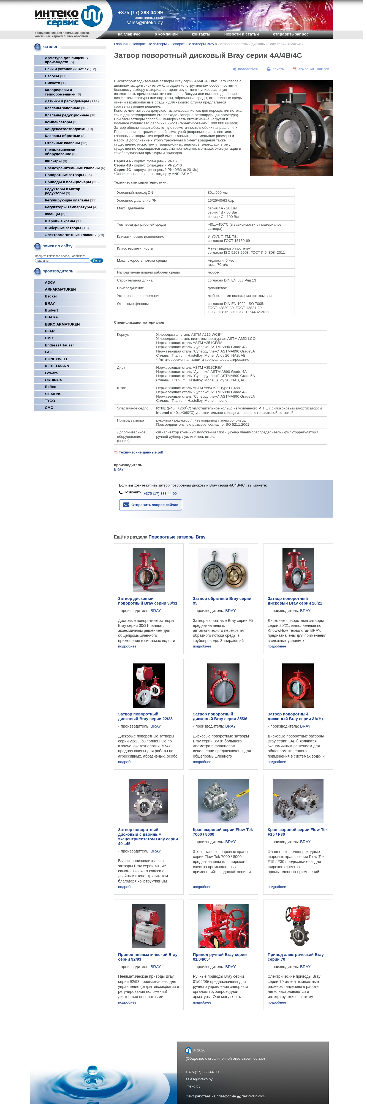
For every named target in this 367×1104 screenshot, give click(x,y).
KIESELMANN (57, 366)
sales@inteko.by (199, 1079)
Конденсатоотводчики (69, 129)
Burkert (51, 310)
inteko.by (193, 1086)
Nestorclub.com (253, 1096)
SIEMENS (53, 394)
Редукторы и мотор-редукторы (63, 191)
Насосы (56, 76)
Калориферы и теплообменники (63, 92)
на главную (129, 34)
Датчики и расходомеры (72, 101)
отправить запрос (291, 34)
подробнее (127, 646)
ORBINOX (53, 380)
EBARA (51, 317)
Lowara (51, 373)
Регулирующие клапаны (71, 200)
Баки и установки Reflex (70, 69)
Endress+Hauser (59, 345)
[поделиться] (245, 68)
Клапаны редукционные (71, 115)
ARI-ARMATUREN (60, 289)
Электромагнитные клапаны (74, 235)
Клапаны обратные (65, 136)
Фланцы (55, 214)
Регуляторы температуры (71, 207)
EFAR (50, 331)
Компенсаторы (61, 122)
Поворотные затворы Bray (192, 44)
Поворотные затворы (68, 175)
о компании (166, 34)
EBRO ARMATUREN (62, 324)
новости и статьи (241, 34)
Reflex (50, 387)
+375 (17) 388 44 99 (140, 12)
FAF (48, 352)
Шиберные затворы (67, 228)
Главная (120, 44)
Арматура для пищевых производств (66, 60)
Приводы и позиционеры (72, 182)
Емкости (55, 83)
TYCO (50, 401)
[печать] (275, 68)
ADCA (50, 282)
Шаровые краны (64, 221)
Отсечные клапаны (66, 143)
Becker (51, 296)
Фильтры (56, 161)
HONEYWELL (56, 359)
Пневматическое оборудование (61, 152)
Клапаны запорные (66, 108)
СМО (49, 408)
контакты (201, 34)
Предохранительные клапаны (75, 168)
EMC (49, 338)
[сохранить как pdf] (311, 68)
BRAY (50, 303)
